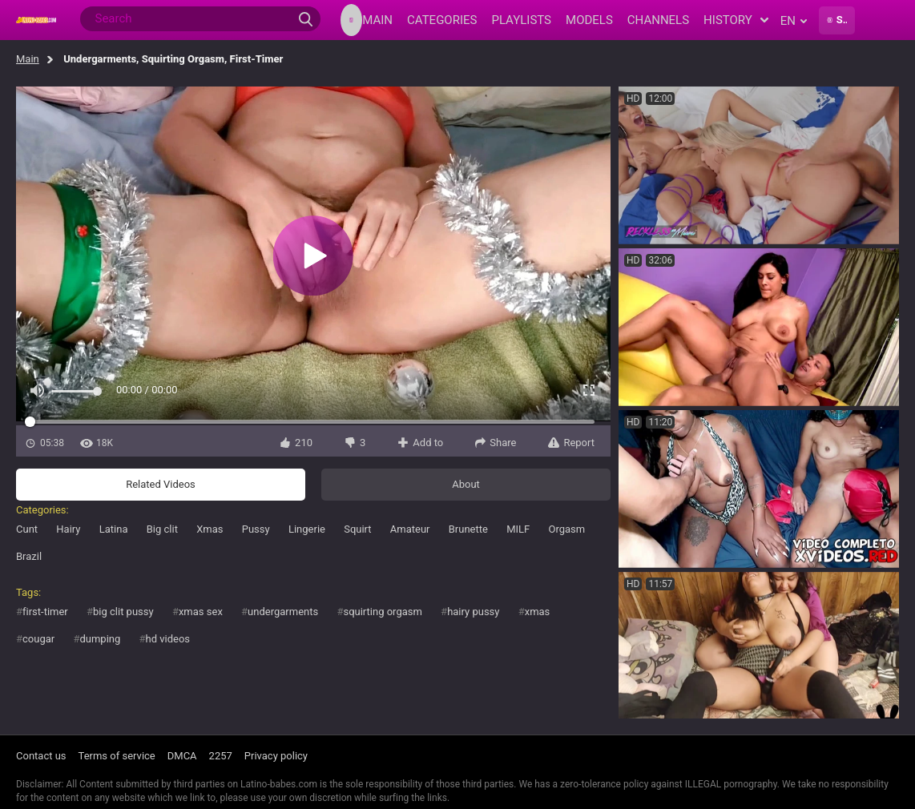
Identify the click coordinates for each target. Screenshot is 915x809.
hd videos (168, 639)
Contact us (41, 756)
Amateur (410, 529)
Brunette (468, 529)
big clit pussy (123, 612)
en (793, 21)
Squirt (357, 529)
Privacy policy (276, 756)
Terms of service (117, 756)
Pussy (256, 529)
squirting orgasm (382, 612)
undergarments (283, 612)
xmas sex (201, 612)
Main (27, 59)
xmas (537, 612)
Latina (113, 529)
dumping (99, 639)
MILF (518, 529)
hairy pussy (473, 612)
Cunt (27, 529)
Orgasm (566, 529)
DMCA (182, 756)
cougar (38, 639)
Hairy (68, 529)
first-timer (45, 612)
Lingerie (306, 529)
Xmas (209, 529)
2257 (220, 756)
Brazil (29, 556)
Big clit (162, 529)
